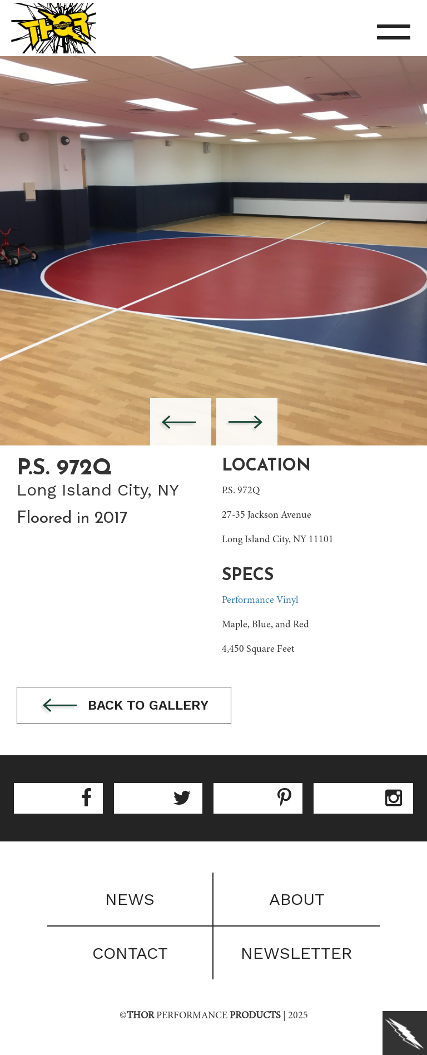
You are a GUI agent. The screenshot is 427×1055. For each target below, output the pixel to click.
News (130, 899)
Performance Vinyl (260, 601)
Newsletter (296, 953)
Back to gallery (123, 706)
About (297, 899)
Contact (130, 953)
